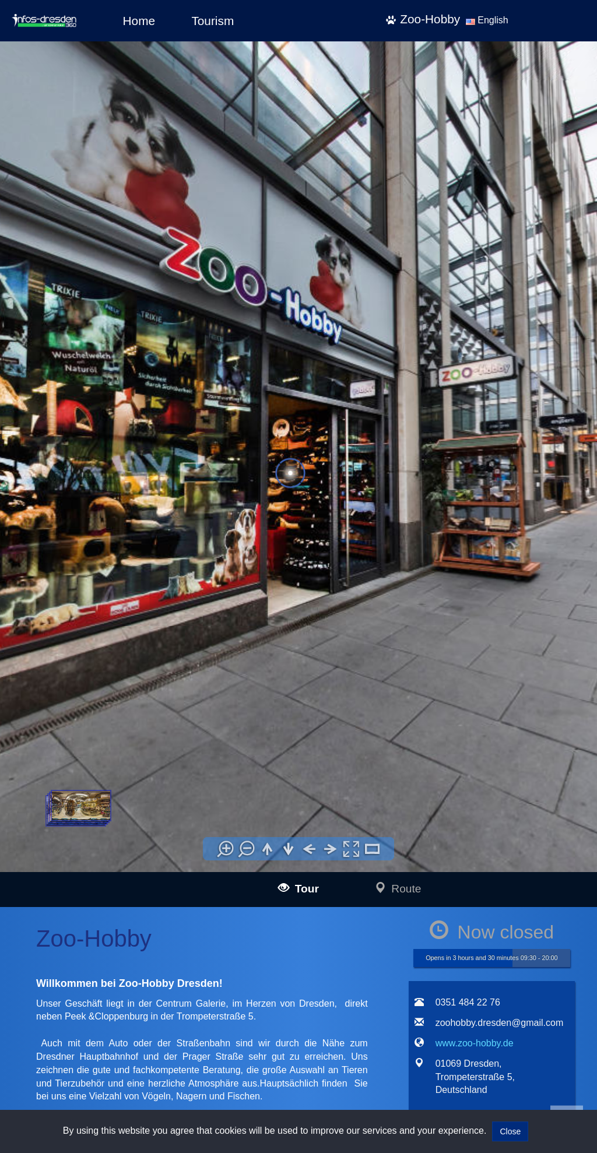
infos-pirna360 (100, 1046)
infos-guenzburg (103, 965)
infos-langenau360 (107, 912)
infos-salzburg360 (89, 1062)
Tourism (212, 20)
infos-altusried (99, 1004)
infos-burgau (97, 951)
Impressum (303, 898)
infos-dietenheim (103, 1017)
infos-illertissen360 (107, 938)
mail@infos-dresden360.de (212, 913)
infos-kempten (100, 977)
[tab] (422, 627)
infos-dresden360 (88, 1033)
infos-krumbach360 (108, 991)
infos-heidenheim (88, 1077)
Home (139, 20)
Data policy (303, 913)
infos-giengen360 (105, 1091)
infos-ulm (71, 899)
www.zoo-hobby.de (475, 515)
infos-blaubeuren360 (110, 925)
